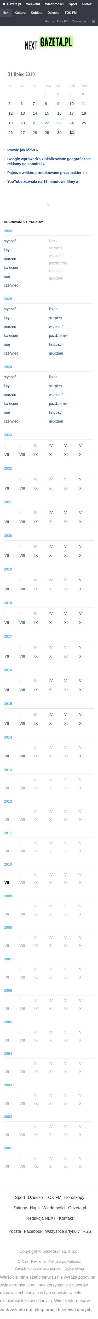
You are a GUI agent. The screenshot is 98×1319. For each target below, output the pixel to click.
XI (66, 455)
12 (10, 113)
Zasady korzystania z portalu (38, 1268)
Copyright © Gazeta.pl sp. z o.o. (49, 1251)
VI (81, 445)
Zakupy (20, 1208)
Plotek (87, 4)
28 (35, 132)
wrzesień (56, 327)
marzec (10, 259)
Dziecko (53, 13)
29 (47, 132)
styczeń (10, 241)
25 (84, 123)
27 (22, 132)
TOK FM (71, 13)
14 (35, 113)
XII (81, 455)
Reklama (38, 1261)
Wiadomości (54, 4)
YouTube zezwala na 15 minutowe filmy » (42, 181)
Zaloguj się (79, 21)
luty (7, 250)
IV (51, 445)
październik (58, 335)
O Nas (23, 1261)
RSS (86, 1231)
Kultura (20, 13)
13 (22, 113)
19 (10, 123)
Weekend (33, 4)
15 (47, 113)
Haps (34, 1208)
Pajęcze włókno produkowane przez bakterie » (47, 173)
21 (35, 123)
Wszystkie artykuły (62, 1231)
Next (6, 13)
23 (59, 123)
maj (7, 276)
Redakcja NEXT (41, 1218)
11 (84, 103)
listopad (55, 344)
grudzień (56, 353)
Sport (73, 4)
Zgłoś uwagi (75, 1268)
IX (36, 455)
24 (71, 123)
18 (84, 113)
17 (71, 113)
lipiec (53, 309)
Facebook (33, 1231)
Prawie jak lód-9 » (22, 150)
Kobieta (36, 13)
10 (71, 103)
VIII (22, 455)
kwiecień (11, 267)
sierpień (55, 318)
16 (59, 113)
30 (59, 132)
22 (47, 123)
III (35, 445)
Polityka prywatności (65, 1261)
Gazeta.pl (14, 4)
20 (22, 123)
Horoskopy (74, 1197)
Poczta (49, 21)
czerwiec (11, 285)
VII (6, 455)
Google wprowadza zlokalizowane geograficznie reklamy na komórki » (49, 161)
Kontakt (66, 1218)
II (20, 445)
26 (10, 132)
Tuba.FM (62, 21)
